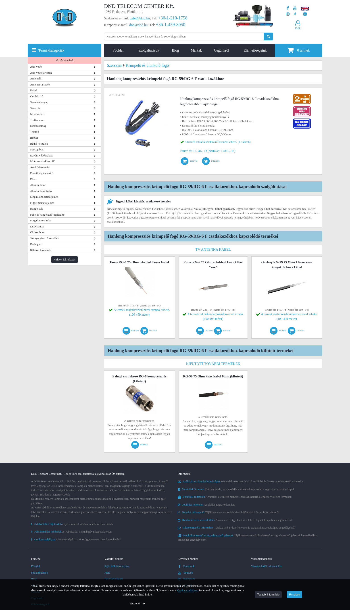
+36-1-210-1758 (172, 17)
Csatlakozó (36, 96)
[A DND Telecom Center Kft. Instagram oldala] (288, 14)
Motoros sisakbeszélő (42, 161)
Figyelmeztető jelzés (42, 202)
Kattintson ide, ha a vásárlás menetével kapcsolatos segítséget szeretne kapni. (236, 489)
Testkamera (37, 120)
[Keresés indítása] (268, 36)
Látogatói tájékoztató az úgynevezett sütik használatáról (76, 539)
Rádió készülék (39, 143)
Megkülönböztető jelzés (44, 196)
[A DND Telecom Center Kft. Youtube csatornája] (295, 8)
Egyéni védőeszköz (41, 155)
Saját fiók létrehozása (116, 566)
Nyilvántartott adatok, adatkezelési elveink (72, 524)
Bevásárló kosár (113, 579)
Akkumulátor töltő (41, 191)
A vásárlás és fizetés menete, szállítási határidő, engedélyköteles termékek (235, 496)
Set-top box (37, 149)
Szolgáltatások (148, 50)
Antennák (36, 78)
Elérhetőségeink (255, 50)
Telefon (34, 131)
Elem (33, 179)
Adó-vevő (36, 66)
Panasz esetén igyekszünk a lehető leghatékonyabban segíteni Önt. (235, 520)
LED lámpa (37, 226)
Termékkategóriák (51, 50)
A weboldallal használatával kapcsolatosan (71, 531)
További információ (268, 594)
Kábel (33, 90)
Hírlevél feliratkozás (64, 259)
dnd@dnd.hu (138, 25)
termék (298, 50)
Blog (175, 50)
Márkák (196, 50)
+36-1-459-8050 (170, 24)
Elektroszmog (38, 125)
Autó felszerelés (39, 167)
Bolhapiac (36, 244)
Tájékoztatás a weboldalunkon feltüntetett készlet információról (228, 512)
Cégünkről (221, 50)
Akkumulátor (38, 185)
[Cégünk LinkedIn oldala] (305, 14)
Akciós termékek (64, 60)
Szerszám (35, 108)
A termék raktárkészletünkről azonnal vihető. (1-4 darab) (218, 142)
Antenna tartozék (40, 84)
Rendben (294, 594)
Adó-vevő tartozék (41, 72)
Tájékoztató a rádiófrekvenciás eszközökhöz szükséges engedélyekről (236, 527)
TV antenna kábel (213, 249)
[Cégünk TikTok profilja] (295, 14)
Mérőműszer (37, 114)
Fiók (107, 572)
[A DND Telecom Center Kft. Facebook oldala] (288, 8)
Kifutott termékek (40, 250)
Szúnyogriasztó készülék (44, 238)
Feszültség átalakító (41, 173)
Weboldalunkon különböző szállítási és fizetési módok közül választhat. (241, 481)
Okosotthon (37, 232)
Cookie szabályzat (187, 590)
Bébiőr (34, 137)
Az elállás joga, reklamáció (206, 504)
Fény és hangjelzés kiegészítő (47, 214)
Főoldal (117, 50)
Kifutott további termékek (213, 364)
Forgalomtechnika (40, 220)
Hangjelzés (36, 208)
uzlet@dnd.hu (140, 18)
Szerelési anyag (39, 102)
